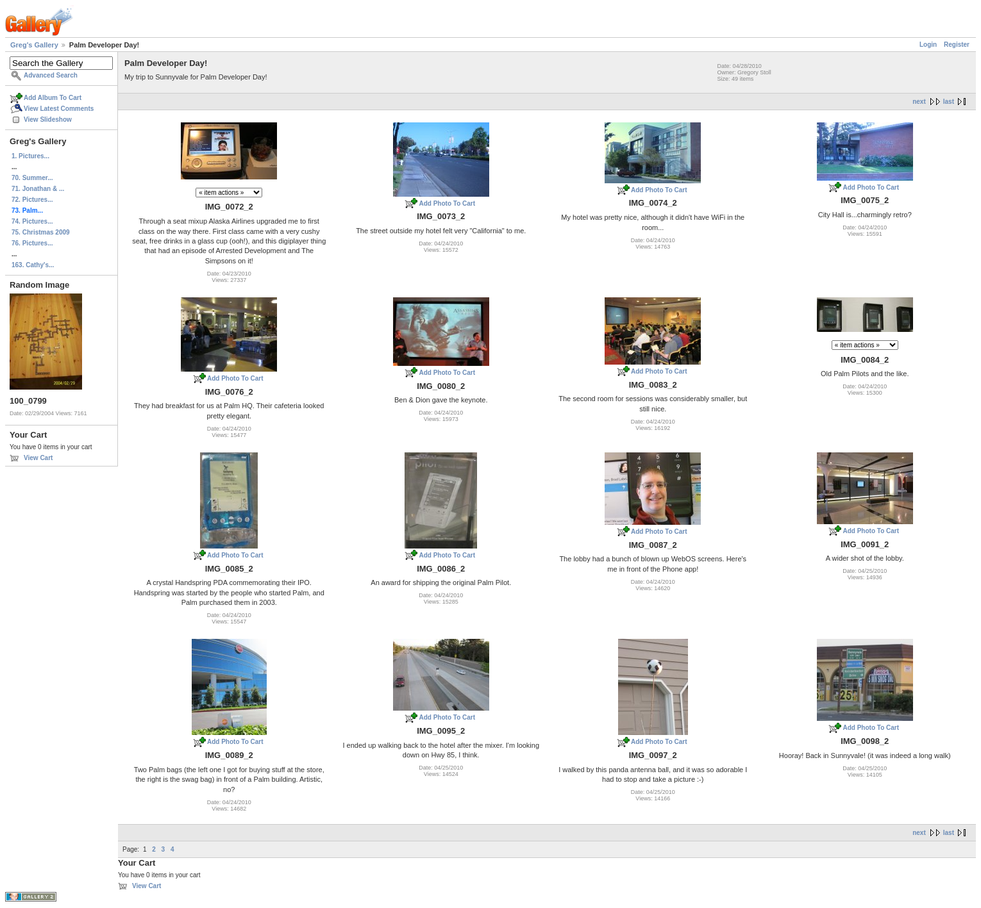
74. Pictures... (32, 221)
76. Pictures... (32, 243)
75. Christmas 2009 (41, 232)
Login (928, 44)
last (948, 101)
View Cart (38, 457)
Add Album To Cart (52, 97)
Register (956, 44)
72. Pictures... (32, 199)
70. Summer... (32, 177)
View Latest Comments (59, 108)
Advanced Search (51, 75)
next (919, 101)
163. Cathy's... (33, 264)
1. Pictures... (30, 156)
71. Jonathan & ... (38, 188)
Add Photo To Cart (447, 203)
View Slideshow (48, 119)
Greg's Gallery (34, 45)
